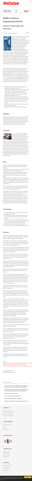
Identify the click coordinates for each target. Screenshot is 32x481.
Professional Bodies (8, 424)
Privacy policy (6, 467)
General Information (8, 410)
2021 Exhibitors (6, 451)
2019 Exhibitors (6, 453)
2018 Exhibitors (6, 455)
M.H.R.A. (4, 426)
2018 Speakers (6, 456)
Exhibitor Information (8, 415)
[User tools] (27, 32)
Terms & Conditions (7, 465)
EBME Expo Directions (8, 414)
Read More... (5, 480)
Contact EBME (6, 468)
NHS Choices (6, 429)
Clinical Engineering (13, 33)
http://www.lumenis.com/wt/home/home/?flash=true (14, 364)
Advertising (5, 470)
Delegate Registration (8, 412)
